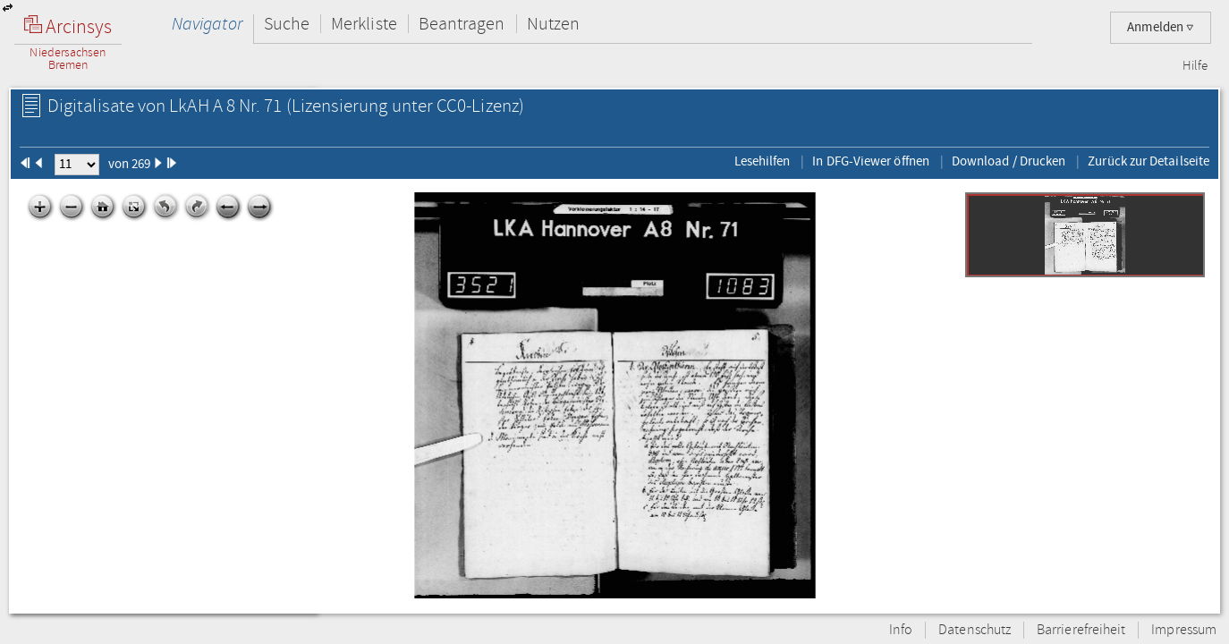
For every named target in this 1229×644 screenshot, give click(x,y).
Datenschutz (974, 630)
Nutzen (553, 24)
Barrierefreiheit (1081, 630)
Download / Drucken (1008, 161)
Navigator (207, 24)
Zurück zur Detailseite (1148, 161)
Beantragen (462, 24)
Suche (286, 24)
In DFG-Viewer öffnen (870, 161)
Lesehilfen (762, 161)
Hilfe (1195, 66)
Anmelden (1160, 27)
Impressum (1183, 630)
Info (900, 630)
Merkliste (364, 24)
